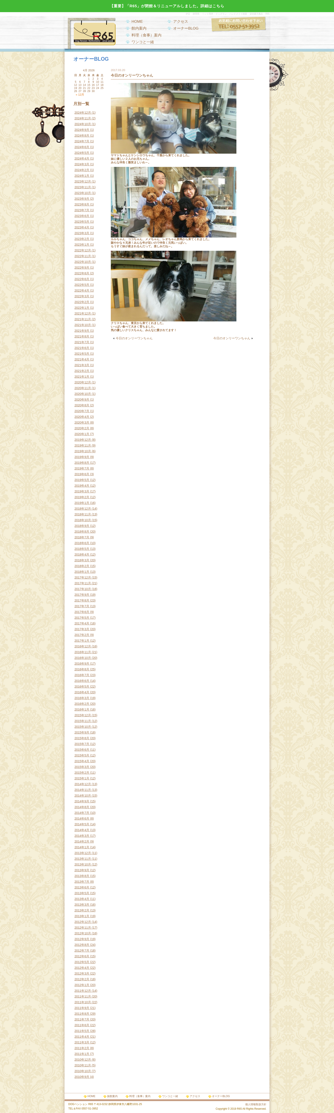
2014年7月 (81, 813)
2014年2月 (81, 841)
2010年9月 (81, 1077)
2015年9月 (81, 732)
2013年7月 (81, 881)
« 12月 (80, 94)
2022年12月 (82, 250)
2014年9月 (81, 801)
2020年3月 (81, 422)
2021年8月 (81, 336)
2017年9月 (81, 594)
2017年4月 (81, 623)
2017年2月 (81, 635)
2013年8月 (81, 876)
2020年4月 (81, 417)
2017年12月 (82, 577)
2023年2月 (81, 239)
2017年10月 (82, 589)
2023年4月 (81, 227)
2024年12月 (82, 112)
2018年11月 (82, 514)
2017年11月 (82, 583)
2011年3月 (81, 1042)
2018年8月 (81, 531)
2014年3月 (81, 836)
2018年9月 (81, 526)
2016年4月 (81, 692)
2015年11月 (82, 721)
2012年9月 (81, 939)
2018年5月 (81, 549)
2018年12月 (82, 508)
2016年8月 (81, 669)
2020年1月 (81, 434)
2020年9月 (81, 399)
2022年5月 (81, 285)
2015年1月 (81, 778)
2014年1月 (81, 847)
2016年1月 (81, 709)
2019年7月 (81, 468)
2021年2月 (81, 371)
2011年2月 (81, 1048)
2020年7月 (81, 411)
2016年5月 (81, 686)
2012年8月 (81, 945)
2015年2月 (81, 772)
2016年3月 (81, 698)
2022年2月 (81, 302)
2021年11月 (82, 319)
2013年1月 (81, 916)
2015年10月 (82, 726)
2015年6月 (81, 749)
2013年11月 (82, 858)
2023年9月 (81, 198)
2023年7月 (81, 210)
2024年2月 (81, 170)
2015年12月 (82, 715)
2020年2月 (81, 428)
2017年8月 (81, 600)
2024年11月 (82, 118)
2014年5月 (81, 824)
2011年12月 (82, 990)
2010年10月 (82, 1071)
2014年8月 (81, 807)
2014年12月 (82, 784)
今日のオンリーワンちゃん (134, 338)
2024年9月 (81, 130)
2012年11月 (82, 927)
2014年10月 (82, 795)
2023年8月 (81, 204)
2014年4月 (81, 830)
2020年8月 (81, 405)
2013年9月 (81, 870)
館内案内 (139, 28)
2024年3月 (81, 164)
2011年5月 (81, 1031)
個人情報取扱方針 (255, 1104)
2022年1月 (81, 307)
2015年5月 (81, 755)
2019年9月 (81, 457)
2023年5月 (81, 221)
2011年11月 (82, 996)
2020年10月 (82, 394)
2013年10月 (82, 864)
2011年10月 (82, 1002)
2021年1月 (81, 376)
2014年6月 (81, 818)
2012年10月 (82, 933)
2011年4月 (81, 1036)
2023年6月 (81, 216)
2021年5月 (81, 353)
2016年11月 (82, 652)
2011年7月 (81, 1019)
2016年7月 (81, 675)
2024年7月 (81, 141)
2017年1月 (81, 640)
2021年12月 (82, 313)
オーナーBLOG (186, 28)
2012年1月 (81, 985)
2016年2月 (81, 704)
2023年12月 (82, 181)
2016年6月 (81, 681)
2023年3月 (81, 233)
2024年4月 (81, 158)
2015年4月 (81, 761)
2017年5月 (81, 617)
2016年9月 (81, 663)
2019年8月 (81, 462)
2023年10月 (82, 193)
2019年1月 (81, 503)
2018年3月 (81, 560)
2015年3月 (81, 767)
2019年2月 (81, 497)
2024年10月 (82, 124)
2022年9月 (81, 267)
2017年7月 (81, 606)
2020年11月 (82, 388)
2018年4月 (81, 554)
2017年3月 (81, 629)
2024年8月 (81, 135)
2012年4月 (81, 968)
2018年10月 (82, 520)
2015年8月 (81, 738)
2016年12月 (82, 646)
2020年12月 (82, 382)
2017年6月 (81, 612)
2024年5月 (81, 153)
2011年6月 (81, 1025)
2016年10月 (82, 658)
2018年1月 (81, 571)
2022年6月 (81, 279)
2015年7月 (81, 744)
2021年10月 (82, 325)
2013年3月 (81, 904)
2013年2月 (81, 910)
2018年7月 (81, 537)
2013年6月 (81, 887)
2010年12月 (82, 1059)
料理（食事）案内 (146, 35)
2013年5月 (81, 893)
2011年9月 (81, 1008)
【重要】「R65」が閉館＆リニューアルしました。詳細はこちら (167, 6)
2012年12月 (82, 922)
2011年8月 (81, 1013)
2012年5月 (81, 962)
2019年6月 (81, 474)
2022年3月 (81, 296)
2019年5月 (81, 480)
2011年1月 (81, 1054)
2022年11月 (82, 256)
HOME (137, 21)
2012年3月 (81, 973)
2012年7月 (81, 950)
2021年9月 (81, 330)
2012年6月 (81, 956)
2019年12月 (82, 439)
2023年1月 (81, 244)
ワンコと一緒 (143, 42)
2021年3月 (81, 365)
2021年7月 (81, 342)
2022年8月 (81, 273)
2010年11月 (82, 1065)
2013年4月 (81, 899)
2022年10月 (82, 262)
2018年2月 (81, 566)
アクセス (180, 21)
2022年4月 (81, 290)
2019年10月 (82, 451)
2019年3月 (81, 491)
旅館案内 (112, 1096)
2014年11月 (82, 790)
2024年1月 (81, 175)
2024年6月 (81, 147)
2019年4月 (81, 485)
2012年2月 (81, 979)
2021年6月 (81, 348)
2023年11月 (82, 187)
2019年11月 (82, 445)
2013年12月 (82, 853)
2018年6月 (81, 543)
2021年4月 (81, 359)
